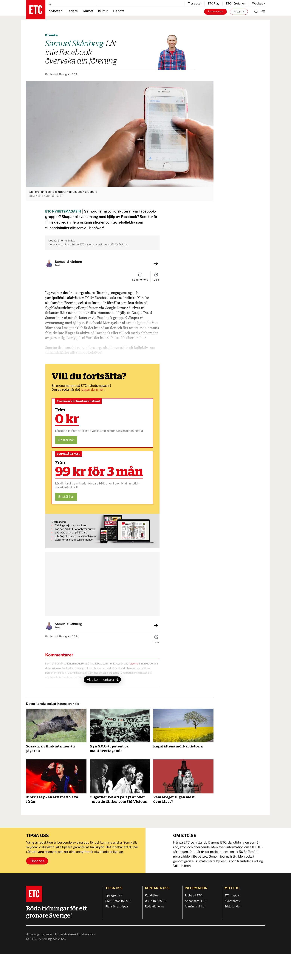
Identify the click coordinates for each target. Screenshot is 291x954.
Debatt (118, 11)
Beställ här (66, 440)
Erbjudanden (233, 906)
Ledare (72, 11)
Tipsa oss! (194, 3)
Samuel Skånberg (68, 262)
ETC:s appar (232, 895)
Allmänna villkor (195, 906)
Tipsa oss (37, 861)
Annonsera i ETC (196, 901)
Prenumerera (215, 11)
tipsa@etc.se (113, 895)
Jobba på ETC (193, 895)
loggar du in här (92, 389)
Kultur (103, 11)
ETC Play (213, 3)
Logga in (239, 11)
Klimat (88, 11)
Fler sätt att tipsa (116, 906)
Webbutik (258, 3)
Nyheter (55, 11)
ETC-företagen (236, 3)
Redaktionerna (154, 906)
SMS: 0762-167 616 (118, 901)
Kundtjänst (152, 895)
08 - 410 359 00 (155, 901)
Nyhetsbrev (232, 901)
